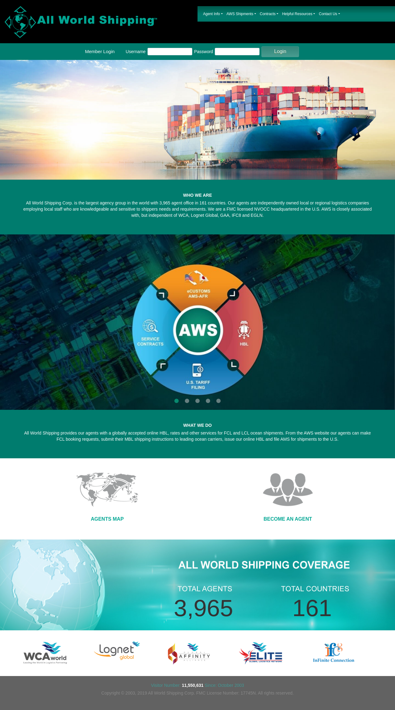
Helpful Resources (297, 14)
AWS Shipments (240, 14)
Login (280, 51)
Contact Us (328, 14)
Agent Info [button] (211, 14)
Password (203, 51)
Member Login (99, 51)
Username (136, 51)
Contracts (268, 14)
